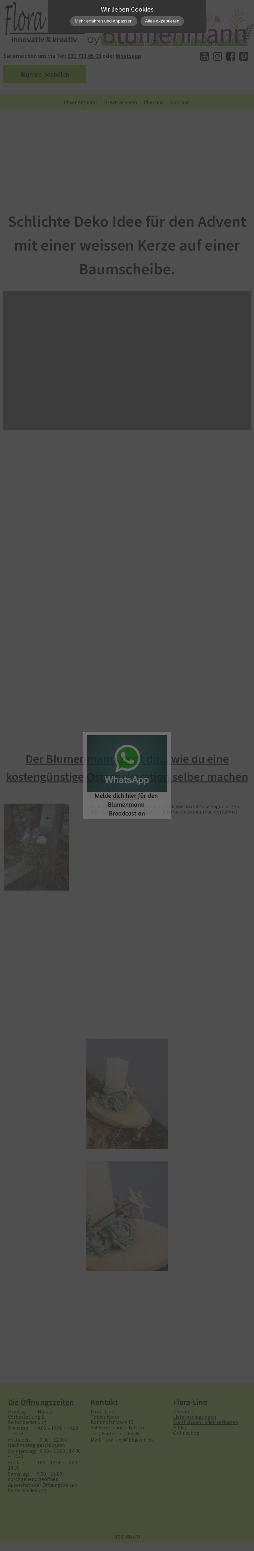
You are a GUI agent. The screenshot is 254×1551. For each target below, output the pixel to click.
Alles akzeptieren (162, 21)
